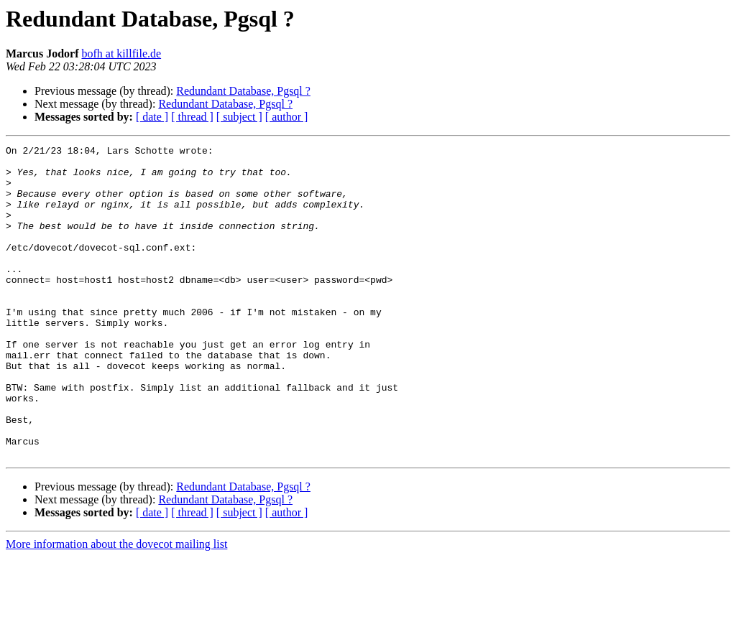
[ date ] (152, 117)
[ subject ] (239, 117)
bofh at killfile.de (121, 53)
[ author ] (286, 117)
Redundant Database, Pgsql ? (243, 91)
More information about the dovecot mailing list (116, 606)
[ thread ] (192, 117)
